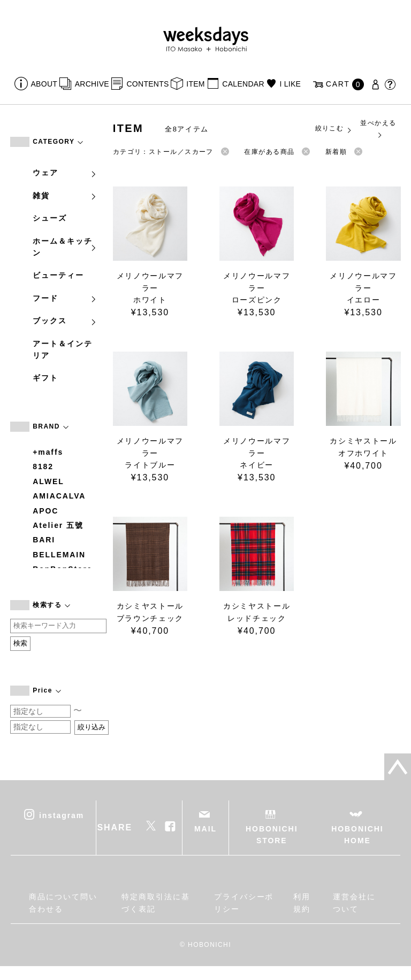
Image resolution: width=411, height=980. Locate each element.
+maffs (48, 452)
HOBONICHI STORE (272, 835)
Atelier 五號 (58, 525)
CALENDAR (243, 84)
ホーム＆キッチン (65, 247)
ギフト (45, 378)
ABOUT (44, 84)
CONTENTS (147, 84)
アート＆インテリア (62, 349)
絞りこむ (334, 129)
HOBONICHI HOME (357, 835)
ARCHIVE (92, 84)
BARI (44, 539)
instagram (61, 815)
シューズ (50, 218)
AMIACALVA (59, 496)
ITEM (195, 84)
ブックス (65, 320)
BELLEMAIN (59, 554)
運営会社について (354, 902)
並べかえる (378, 128)
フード (65, 298)
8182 (43, 466)
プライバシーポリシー (243, 902)
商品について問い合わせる (63, 902)
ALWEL (48, 481)
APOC (45, 511)
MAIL (205, 829)
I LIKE (290, 84)
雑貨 (65, 195)
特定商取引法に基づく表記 (155, 902)
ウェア (65, 172)
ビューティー (58, 275)
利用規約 (301, 902)
